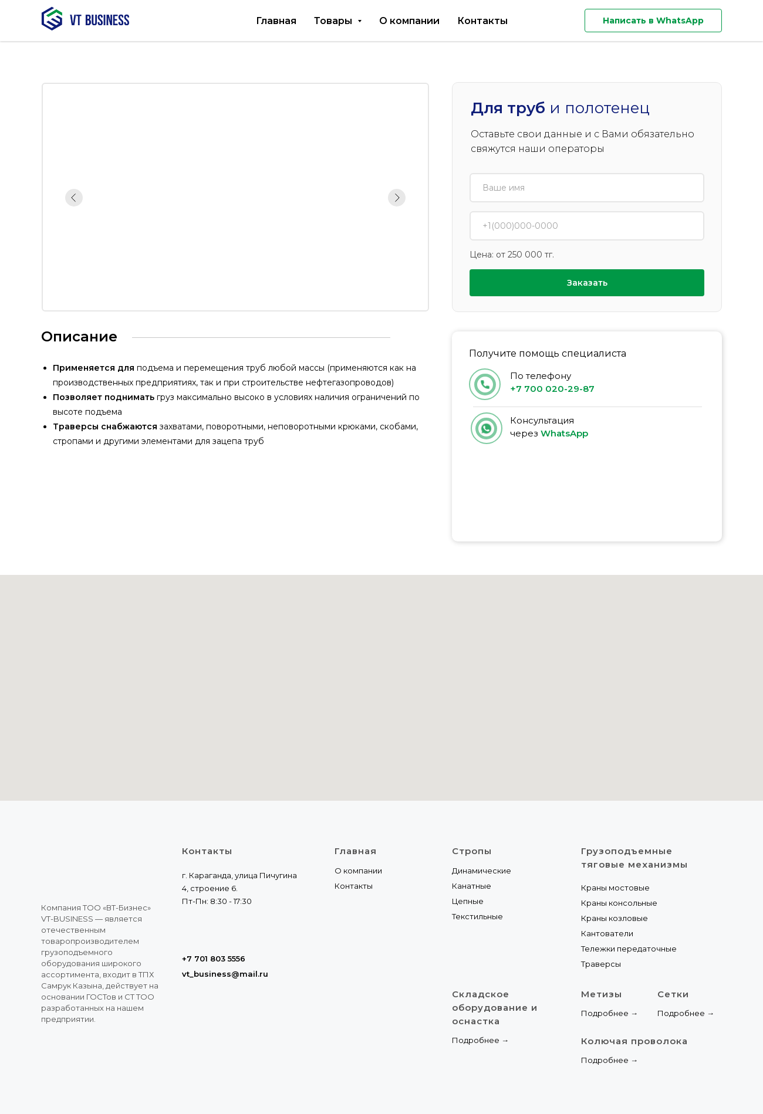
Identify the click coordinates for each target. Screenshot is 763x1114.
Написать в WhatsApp (653, 20)
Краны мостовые (615, 887)
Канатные (471, 885)
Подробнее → (480, 1040)
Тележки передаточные (629, 948)
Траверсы (601, 964)
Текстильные (477, 916)
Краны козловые (614, 918)
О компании (409, 20)
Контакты (482, 20)
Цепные (468, 901)
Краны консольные (619, 903)
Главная (276, 20)
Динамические (481, 870)
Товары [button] (334, 20)
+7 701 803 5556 (213, 958)
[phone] (587, 226)
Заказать (587, 282)
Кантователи (607, 933)
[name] (587, 187)
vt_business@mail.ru (225, 973)
